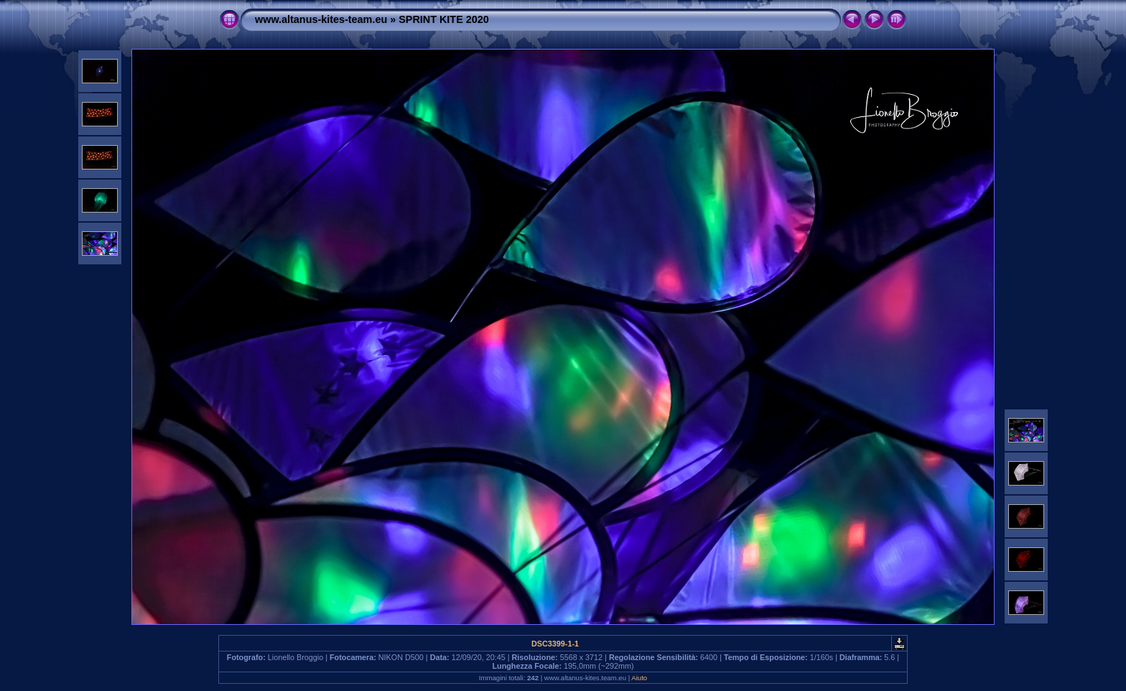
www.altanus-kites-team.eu (321, 19)
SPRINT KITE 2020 (444, 19)
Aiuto (639, 678)
